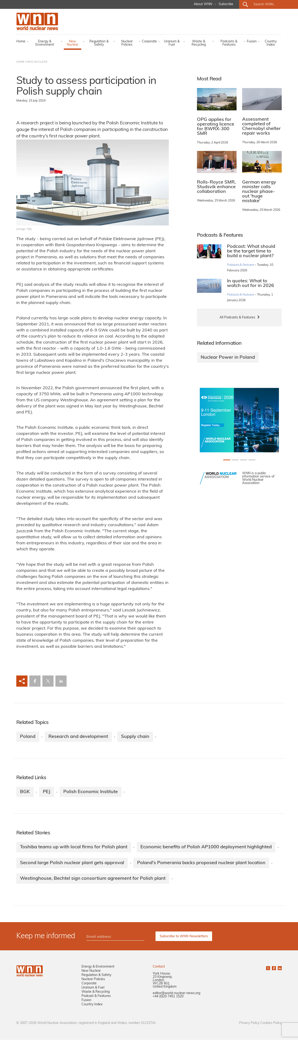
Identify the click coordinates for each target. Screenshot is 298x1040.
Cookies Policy (271, 1023)
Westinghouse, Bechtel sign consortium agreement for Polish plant (93, 878)
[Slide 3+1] (251, 460)
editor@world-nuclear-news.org (176, 993)
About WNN (203, 4)
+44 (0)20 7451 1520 (168, 997)
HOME (20, 62)
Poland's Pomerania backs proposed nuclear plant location (201, 863)
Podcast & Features (96, 996)
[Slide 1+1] (235, 460)
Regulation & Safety (98, 43)
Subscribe (226, 4)
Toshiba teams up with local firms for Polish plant (73, 847)
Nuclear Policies (127, 43)
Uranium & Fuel (171, 43)
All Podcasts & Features (237, 317)
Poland (27, 736)
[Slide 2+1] (243, 460)
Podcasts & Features (228, 43)
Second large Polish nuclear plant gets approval (72, 863)
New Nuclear (72, 43)
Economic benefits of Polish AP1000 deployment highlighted (206, 847)
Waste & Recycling (199, 43)
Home (20, 41)
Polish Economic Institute (90, 792)
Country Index (271, 43)
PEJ (46, 792)
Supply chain (135, 736)
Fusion (252, 41)
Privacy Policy (249, 1023)
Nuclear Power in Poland (228, 357)
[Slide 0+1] (226, 460)
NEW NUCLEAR (37, 62)
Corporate (149, 41)
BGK (25, 792)
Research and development (78, 736)
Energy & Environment (44, 43)
